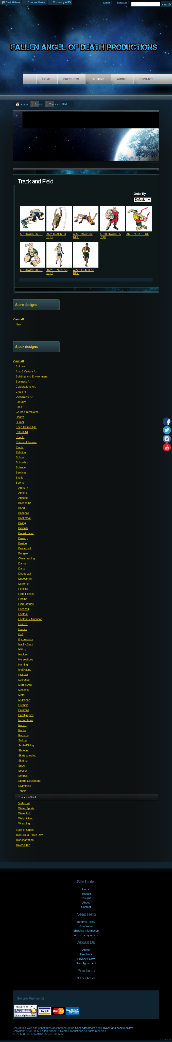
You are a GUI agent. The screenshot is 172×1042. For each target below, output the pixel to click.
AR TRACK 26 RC (31, 233)
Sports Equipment (29, 780)
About (122, 79)
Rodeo (22, 725)
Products (71, 79)
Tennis (22, 790)
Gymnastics (25, 639)
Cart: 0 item (13, 2)
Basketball (24, 517)
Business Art (23, 381)
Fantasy (21, 401)
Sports (39, 104)
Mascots (23, 689)
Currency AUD (62, 2)
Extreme (23, 583)
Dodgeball (24, 573)
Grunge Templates (27, 411)
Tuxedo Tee (23, 844)
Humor (20, 421)
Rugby (22, 730)
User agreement (85, 1027)
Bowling (23, 538)
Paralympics (25, 715)
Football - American (30, 619)
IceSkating (24, 669)
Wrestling (24, 823)
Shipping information (86, 930)
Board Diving (26, 533)
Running (23, 735)
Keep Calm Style (26, 427)
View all (18, 319)
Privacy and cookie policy (117, 1027)
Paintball (23, 710)
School (20, 457)
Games (22, 629)
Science (21, 467)
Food (19, 406)
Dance (22, 563)
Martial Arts (25, 684)
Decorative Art (24, 396)
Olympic (23, 704)
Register (122, 2)
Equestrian (25, 578)
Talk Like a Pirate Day (29, 834)
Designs (98, 79)
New (18, 324)
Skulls (19, 477)
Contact (146, 79)
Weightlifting (25, 818)
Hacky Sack (25, 644)
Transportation (25, 839)
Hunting (23, 664)
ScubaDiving (26, 745)
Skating (23, 760)
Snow (21, 765)
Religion (21, 452)
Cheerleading (26, 558)
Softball (23, 775)
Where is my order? (86, 935)
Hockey (23, 654)
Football (23, 613)
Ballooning (24, 502)
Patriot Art (22, 432)
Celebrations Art (26, 386)
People (20, 437)
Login (106, 2)
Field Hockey (26, 593)
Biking (22, 523)
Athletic (22, 492)
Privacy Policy (86, 958)
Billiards (23, 528)
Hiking (22, 649)
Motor (21, 694)
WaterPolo (24, 813)
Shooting (23, 750)
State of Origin (24, 829)
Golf (20, 634)
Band (21, 507)
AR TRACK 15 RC (137, 233)
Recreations (25, 720)
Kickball (23, 674)
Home (46, 79)
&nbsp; (32, 218)
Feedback (86, 954)
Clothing (21, 391)
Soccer (22, 770)
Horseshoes (25, 659)
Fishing (22, 598)
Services (21, 472)
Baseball (23, 512)
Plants (20, 447)
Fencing (23, 588)
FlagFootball (26, 603)
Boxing (22, 543)
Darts (21, 568)
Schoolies (22, 462)
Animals (21, 366)
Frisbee (23, 624)
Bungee (23, 553)
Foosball (23, 608)
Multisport (24, 699)
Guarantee (86, 926)
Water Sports (26, 808)
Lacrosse (24, 679)
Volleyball (24, 803)
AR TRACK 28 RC (31, 270)
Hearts (20, 416)
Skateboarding (27, 755)
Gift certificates (86, 978)
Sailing (22, 740)
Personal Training (27, 442)
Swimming (24, 785)
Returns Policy (86, 921)
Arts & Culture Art (26, 371)
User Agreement (86, 963)
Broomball (24, 548)
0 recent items (36, 2)
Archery (23, 487)
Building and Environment (31, 376)
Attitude (23, 497)
